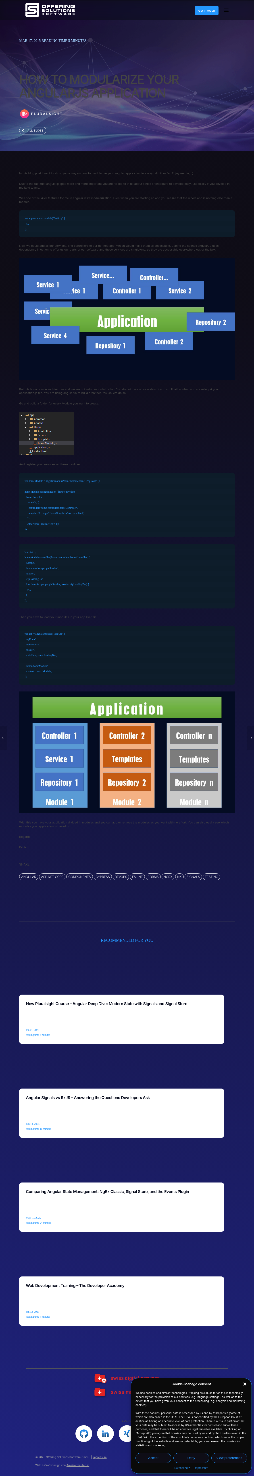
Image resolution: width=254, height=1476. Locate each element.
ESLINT (137, 877)
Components (79, 877)
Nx (179, 877)
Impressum (201, 1468)
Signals (193, 877)
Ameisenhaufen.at (78, 1465)
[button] (245, 1384)
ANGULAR (28, 877)
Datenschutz (182, 1468)
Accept (153, 1458)
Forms (153, 877)
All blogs (35, 130)
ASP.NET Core (52, 877)
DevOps (121, 877)
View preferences (229, 1458)
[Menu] (226, 10)
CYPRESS (103, 877)
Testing (211, 877)
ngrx (168, 877)
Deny (191, 1458)
